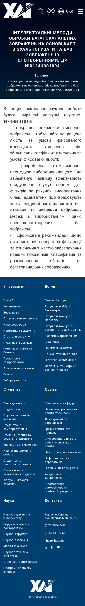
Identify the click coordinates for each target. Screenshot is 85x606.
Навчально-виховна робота (17, 452)
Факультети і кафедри (60, 403)
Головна (41, 75)
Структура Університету (20, 318)
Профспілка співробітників (13, 360)
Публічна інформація (17, 342)
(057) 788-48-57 (55, 525)
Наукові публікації (15, 540)
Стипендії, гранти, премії (20, 561)
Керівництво (12, 306)
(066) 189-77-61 (55, 533)
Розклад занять (14, 403)
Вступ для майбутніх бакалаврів (59, 308)
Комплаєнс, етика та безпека (17, 350)
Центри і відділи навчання (63, 452)
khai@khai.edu (54, 540)
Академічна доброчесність (55, 476)
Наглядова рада (14, 324)
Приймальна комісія (59, 348)
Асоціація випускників (18, 368)
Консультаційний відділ (61, 354)
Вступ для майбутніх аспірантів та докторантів (63, 328)
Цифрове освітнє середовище (57, 460)
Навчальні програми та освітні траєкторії (61, 411)
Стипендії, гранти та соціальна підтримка (17, 437)
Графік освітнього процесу (57, 430)
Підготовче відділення (60, 360)
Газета (8, 374)
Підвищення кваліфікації (61, 468)
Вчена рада (11, 312)
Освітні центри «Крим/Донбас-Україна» (60, 367)
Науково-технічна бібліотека (15, 554)
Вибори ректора (14, 380)
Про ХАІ (8, 300)
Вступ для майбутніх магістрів (59, 318)
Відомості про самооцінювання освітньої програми (58, 487)
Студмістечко (12, 409)
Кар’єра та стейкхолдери (20, 444)
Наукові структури (16, 534)
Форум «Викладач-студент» (16, 482)
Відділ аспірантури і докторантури (17, 526)
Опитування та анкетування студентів (19, 472)
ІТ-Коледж (52, 341)
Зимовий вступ (55, 300)
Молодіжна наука (15, 546)
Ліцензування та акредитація (56, 421)
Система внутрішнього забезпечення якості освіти (61, 442)
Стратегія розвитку (17, 336)
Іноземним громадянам (61, 336)
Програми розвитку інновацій (17, 569)
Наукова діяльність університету (16, 516)
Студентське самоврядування (15, 427)
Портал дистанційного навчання (18, 417)
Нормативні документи (19, 330)
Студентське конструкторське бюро (19, 462)
